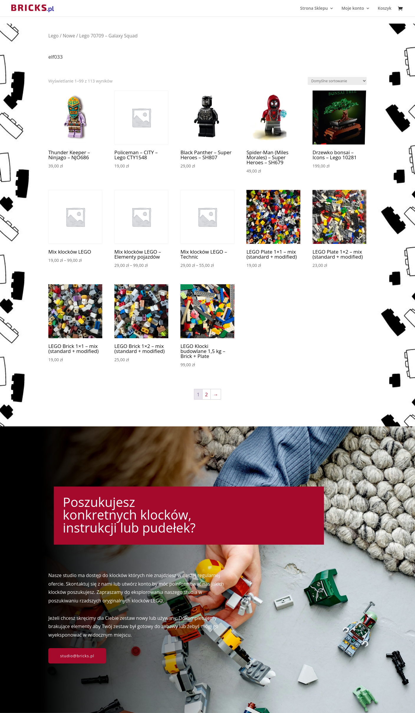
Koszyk (384, 8)
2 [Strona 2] (206, 394)
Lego (53, 35)
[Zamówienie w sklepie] (337, 81)
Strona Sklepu (314, 8)
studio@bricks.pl (77, 655)
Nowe (69, 35)
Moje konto (352, 8)
